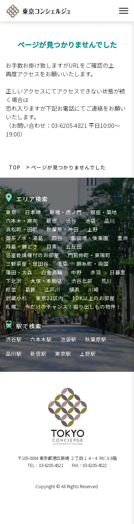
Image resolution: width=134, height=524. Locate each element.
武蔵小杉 (16, 298)
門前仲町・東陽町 (89, 255)
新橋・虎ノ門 (66, 212)
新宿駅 (38, 353)
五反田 (74, 246)
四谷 (57, 237)
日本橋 (33, 212)
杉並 (11, 289)
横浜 (74, 289)
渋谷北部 (82, 280)
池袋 (90, 220)
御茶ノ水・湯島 (24, 237)
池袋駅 (68, 339)
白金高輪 (52, 272)
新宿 (51, 220)
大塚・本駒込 (46, 280)
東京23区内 (50, 298)
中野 (76, 272)
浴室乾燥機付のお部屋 (32, 255)
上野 (92, 229)
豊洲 (122, 237)
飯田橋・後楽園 (90, 237)
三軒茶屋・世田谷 (27, 263)
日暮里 (118, 272)
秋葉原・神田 (62, 229)
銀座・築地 (103, 212)
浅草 (62, 263)
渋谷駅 (14, 339)
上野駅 (88, 353)
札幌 (11, 306)
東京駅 (63, 353)
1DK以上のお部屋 (93, 298)
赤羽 (95, 272)
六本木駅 (41, 339)
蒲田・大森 (19, 272)
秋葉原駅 (95, 339)
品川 (109, 220)
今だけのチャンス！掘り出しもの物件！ (73, 306)
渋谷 (71, 220)
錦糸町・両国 (92, 263)
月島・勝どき (22, 246)
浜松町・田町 (22, 229)
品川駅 (14, 353)
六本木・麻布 (22, 220)
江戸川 (52, 289)
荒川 (106, 280)
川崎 (93, 289)
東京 (11, 212)
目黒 (51, 246)
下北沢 (14, 280)
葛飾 (30, 289)
